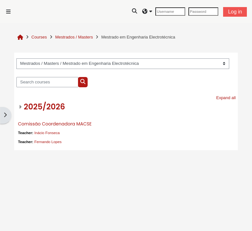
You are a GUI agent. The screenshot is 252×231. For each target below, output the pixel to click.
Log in (235, 11)
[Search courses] (47, 82)
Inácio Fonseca (47, 133)
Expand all (226, 97)
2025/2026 (44, 106)
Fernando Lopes (48, 142)
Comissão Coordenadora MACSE (54, 124)
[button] (135, 11)
